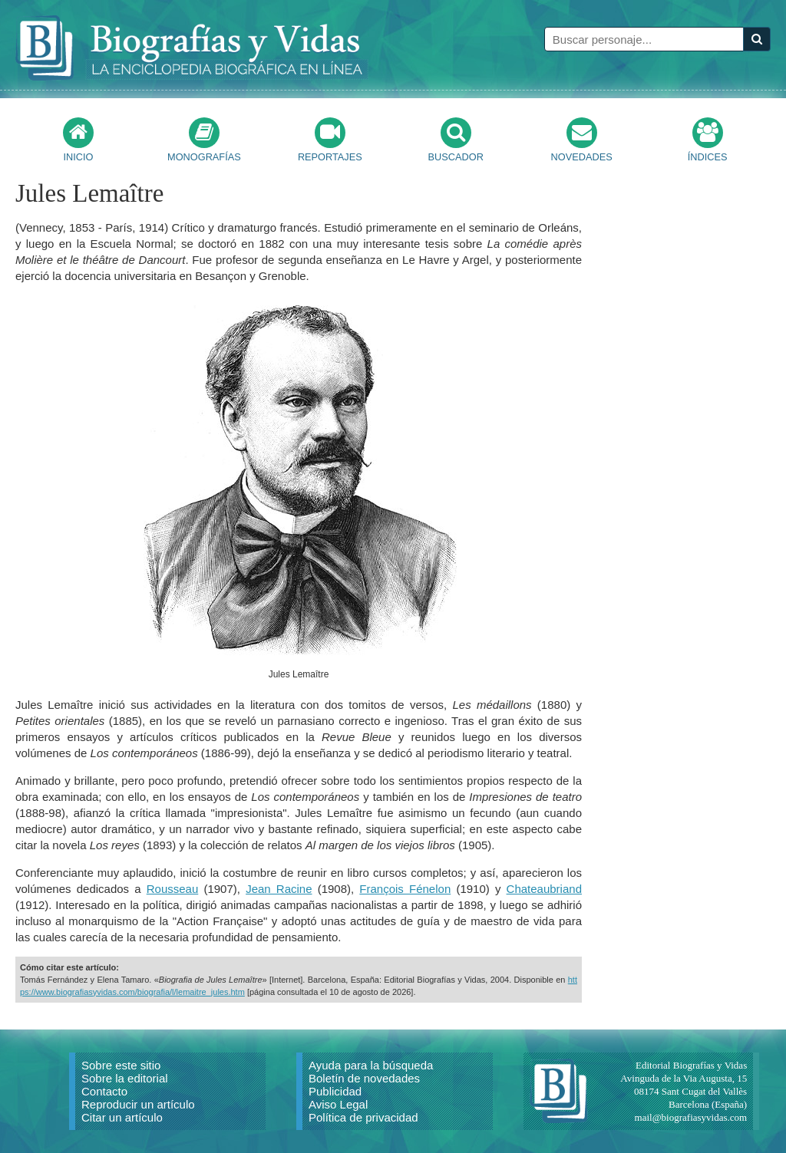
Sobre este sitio (120, 1065)
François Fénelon (405, 888)
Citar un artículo (122, 1117)
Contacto (104, 1091)
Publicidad (335, 1091)
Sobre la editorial (124, 1078)
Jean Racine (279, 888)
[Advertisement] (709, 403)
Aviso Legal (338, 1104)
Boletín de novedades (364, 1078)
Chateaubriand (544, 888)
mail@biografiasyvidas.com (691, 1117)
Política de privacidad (363, 1117)
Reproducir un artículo (138, 1104)
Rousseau (173, 888)
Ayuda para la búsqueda (371, 1065)
